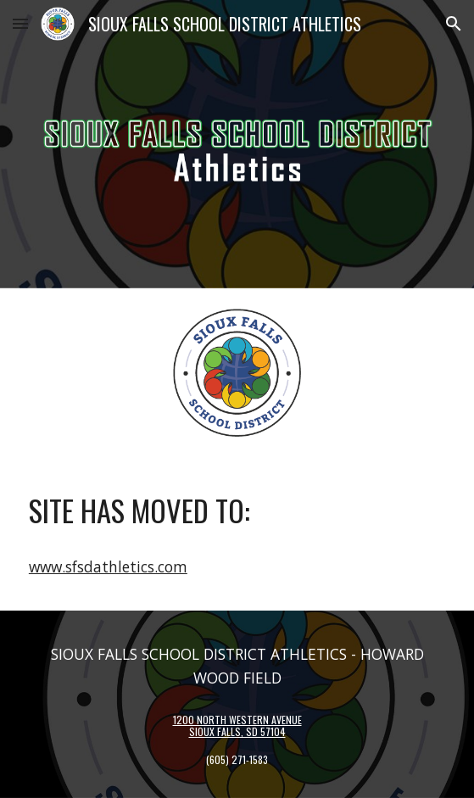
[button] (20, 23)
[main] (237, 510)
